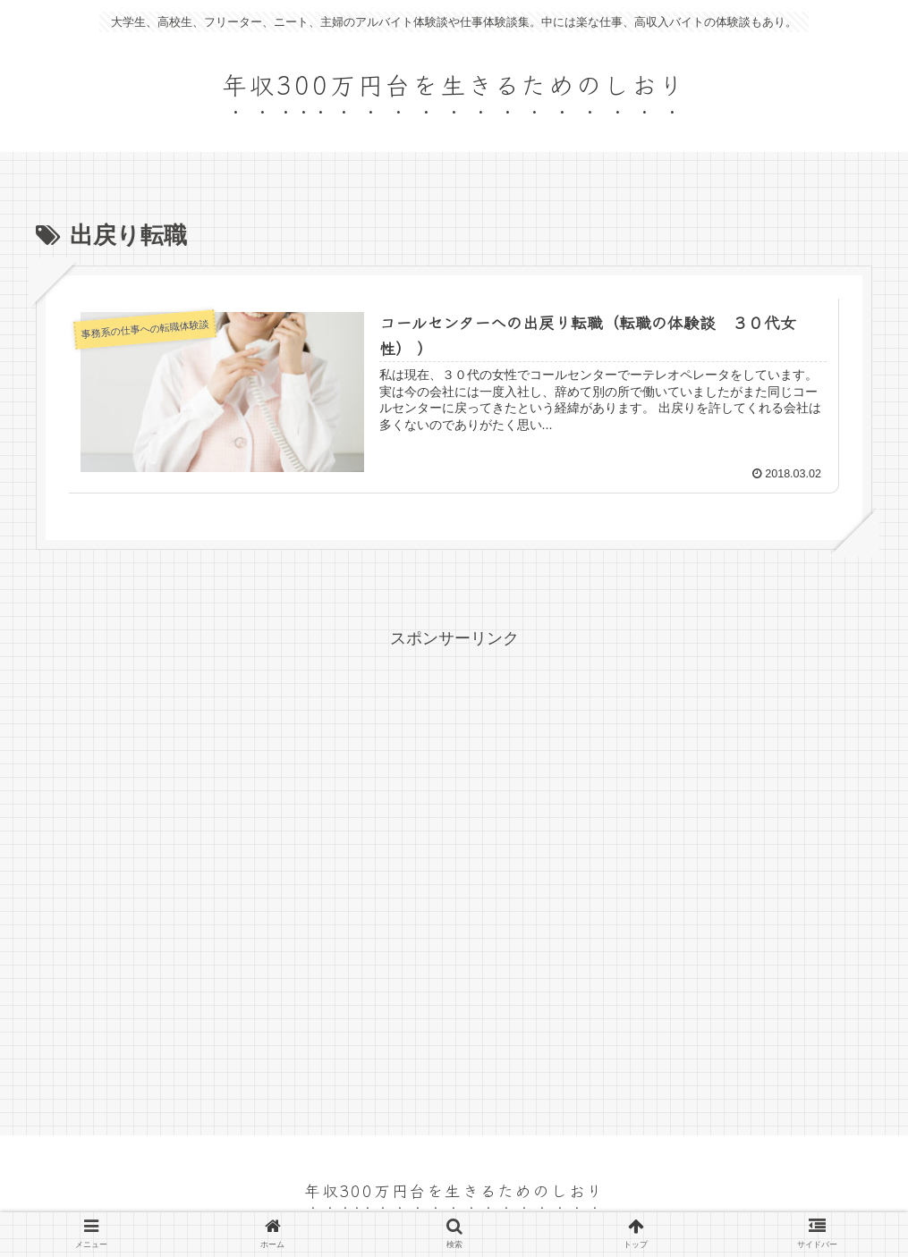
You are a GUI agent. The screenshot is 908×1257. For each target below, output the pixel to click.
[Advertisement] (454, 879)
